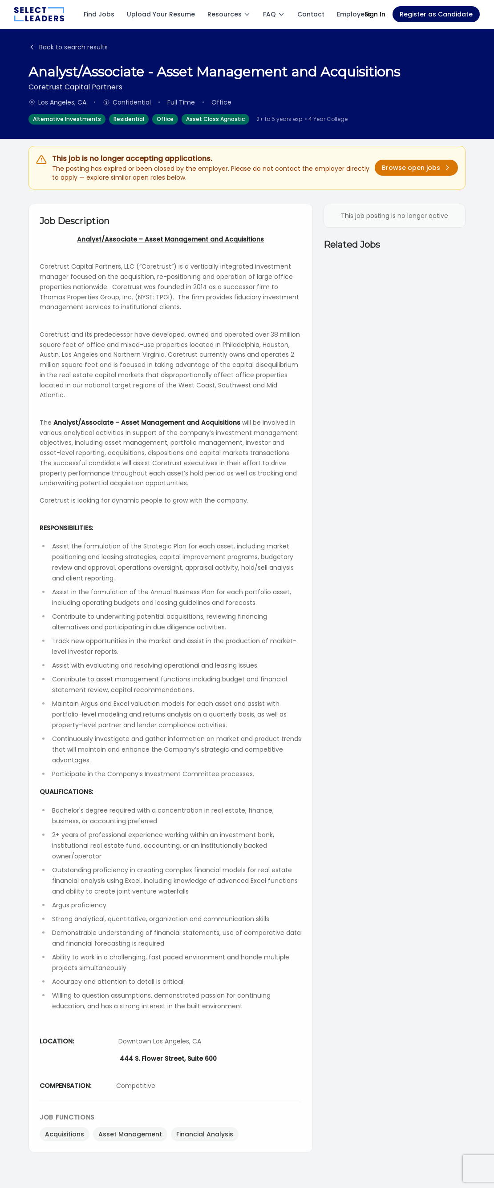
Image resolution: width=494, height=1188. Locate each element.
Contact (310, 14)
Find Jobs (99, 14)
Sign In (374, 14)
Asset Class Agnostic (215, 119)
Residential (128, 119)
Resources (229, 14)
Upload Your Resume (161, 14)
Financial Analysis (204, 1134)
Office (165, 119)
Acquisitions (64, 1134)
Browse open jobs (416, 167)
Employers (354, 14)
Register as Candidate (436, 14)
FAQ (274, 14)
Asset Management (130, 1134)
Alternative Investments (67, 119)
